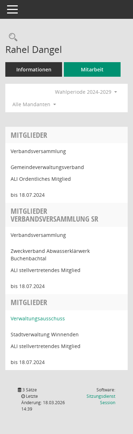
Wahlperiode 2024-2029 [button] (86, 91)
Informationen (33, 69)
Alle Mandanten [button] (34, 104)
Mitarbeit (92, 69)
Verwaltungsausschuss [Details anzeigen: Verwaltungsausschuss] (38, 318)
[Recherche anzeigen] (11, 37)
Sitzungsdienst (101, 399)
